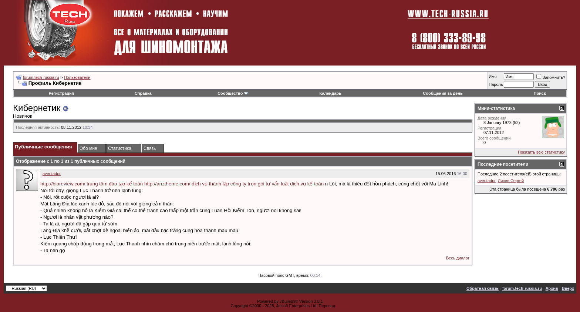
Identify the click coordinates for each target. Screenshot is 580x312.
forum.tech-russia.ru (41, 77)
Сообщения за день (442, 93)
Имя (492, 76)
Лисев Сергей (511, 180)
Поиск (540, 93)
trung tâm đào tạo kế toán (115, 184)
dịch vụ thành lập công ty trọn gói (228, 184)
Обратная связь (482, 288)
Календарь (330, 93)
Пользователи (77, 77)
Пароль (496, 84)
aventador (52, 173)
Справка (143, 93)
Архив (552, 288)
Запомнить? (550, 77)
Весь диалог (457, 258)
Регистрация (61, 93)
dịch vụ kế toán (307, 184)
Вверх (568, 288)
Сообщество (233, 93)
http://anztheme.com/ (167, 184)
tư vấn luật (277, 184)
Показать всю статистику (541, 152)
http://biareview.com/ (62, 184)
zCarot (343, 305)
